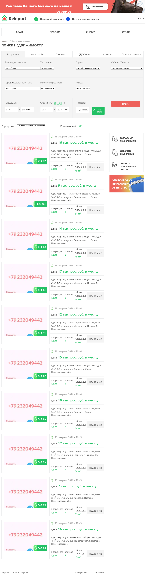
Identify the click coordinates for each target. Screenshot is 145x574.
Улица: (79, 82)
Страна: (80, 62)
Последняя (99, 572)
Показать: (81, 102)
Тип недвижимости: (15, 62)
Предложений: (68, 126)
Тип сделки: (46, 62)
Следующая (81, 572)
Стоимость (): (52, 102)
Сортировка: (8, 126)
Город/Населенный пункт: (19, 82)
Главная (5, 41)
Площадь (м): (12, 102)
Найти (125, 104)
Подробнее (97, 6)
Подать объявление (52, 19)
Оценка (85, 19)
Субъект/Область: (120, 62)
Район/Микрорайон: (51, 82)
